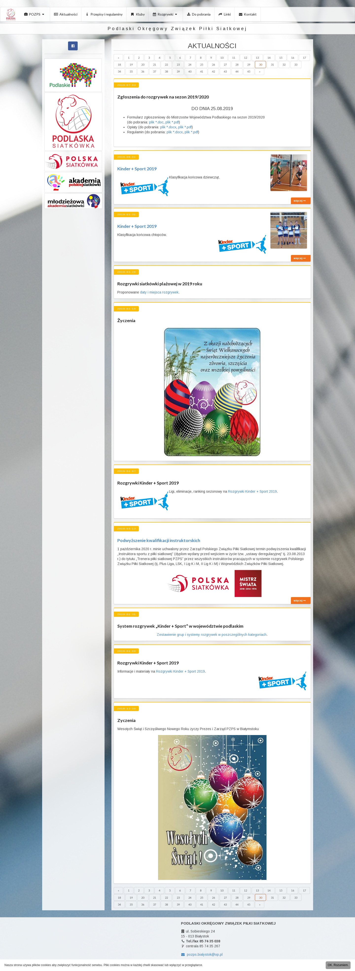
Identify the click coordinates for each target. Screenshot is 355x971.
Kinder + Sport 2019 (137, 168)
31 (272, 64)
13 (257, 57)
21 (154, 64)
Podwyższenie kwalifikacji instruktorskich (158, 540)
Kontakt (248, 14)
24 (189, 64)
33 (295, 64)
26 (213, 64)
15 (280, 57)
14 (268, 57)
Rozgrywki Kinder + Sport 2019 (252, 491)
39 (178, 71)
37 (154, 71)
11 (233, 57)
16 (292, 57)
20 (142, 64)
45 (248, 71)
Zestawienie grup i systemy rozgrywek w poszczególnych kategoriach (211, 635)
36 (142, 71)
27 (225, 64)
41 (201, 71)
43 (225, 71)
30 (260, 64)
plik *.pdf (172, 122)
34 (119, 71)
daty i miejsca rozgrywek (159, 292)
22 (166, 64)
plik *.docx (168, 127)
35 (131, 71)
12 (245, 57)
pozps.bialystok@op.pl (202, 954)
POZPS (34, 14)
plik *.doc (155, 122)
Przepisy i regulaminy (104, 14)
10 (221, 57)
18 (119, 64)
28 (236, 64)
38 (166, 71)
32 (284, 64)
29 (248, 64)
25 (201, 64)
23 (178, 64)
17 (304, 57)
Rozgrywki (165, 14)
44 (236, 71)
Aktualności (65, 14)
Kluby (137, 14)
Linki (224, 14)
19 (131, 64)
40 (189, 71)
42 (213, 71)
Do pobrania (199, 14)
